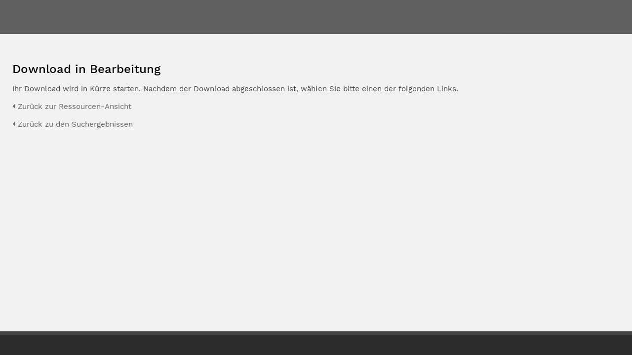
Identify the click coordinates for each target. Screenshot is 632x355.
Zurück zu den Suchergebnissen (72, 124)
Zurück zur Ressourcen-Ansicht (71, 106)
